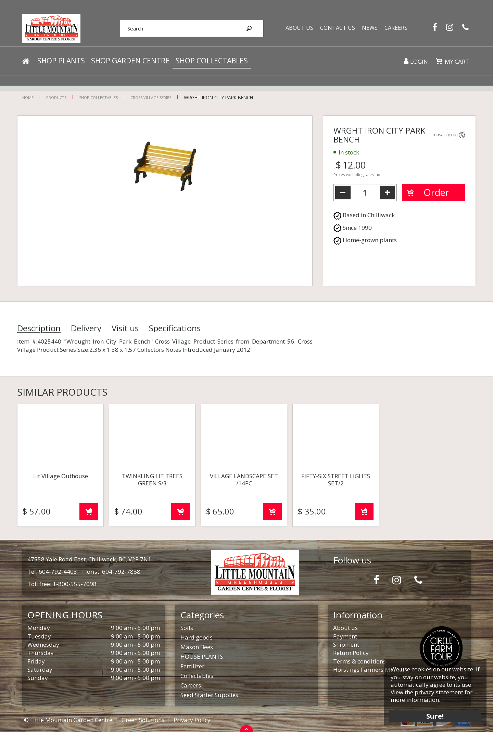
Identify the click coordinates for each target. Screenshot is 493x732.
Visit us (125, 328)
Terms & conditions (359, 661)
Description (39, 328)
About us (345, 628)
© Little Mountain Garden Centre (68, 720)
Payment (345, 636)
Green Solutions (143, 720)
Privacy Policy (192, 720)
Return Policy (351, 653)
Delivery (86, 328)
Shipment (346, 644)
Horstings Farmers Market (368, 669)
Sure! (435, 715)
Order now (88, 511)
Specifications (175, 328)
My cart (457, 61)
